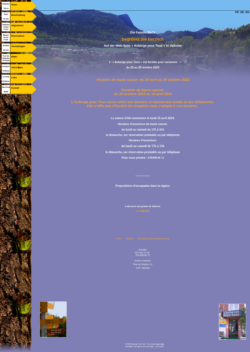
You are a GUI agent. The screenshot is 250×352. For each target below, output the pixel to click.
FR (237, 12)
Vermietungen (18, 46)
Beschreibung (18, 15)
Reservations (17, 36)
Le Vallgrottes (143, 211)
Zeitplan (129, 238)
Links (14, 77)
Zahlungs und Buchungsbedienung (153, 238)
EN (247, 12)
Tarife (118, 238)
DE (242, 12)
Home (14, 4)
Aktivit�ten (17, 67)
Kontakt (15, 88)
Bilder (14, 57)
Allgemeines (17, 25)
